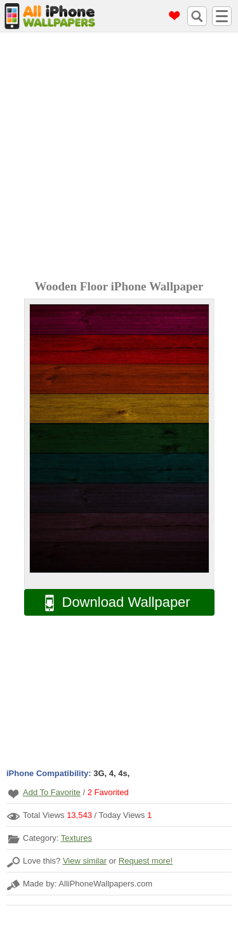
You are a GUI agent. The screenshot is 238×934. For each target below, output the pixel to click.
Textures (76, 838)
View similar (85, 861)
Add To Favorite (52, 792)
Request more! (146, 861)
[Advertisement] (119, 157)
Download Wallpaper (111, 602)
